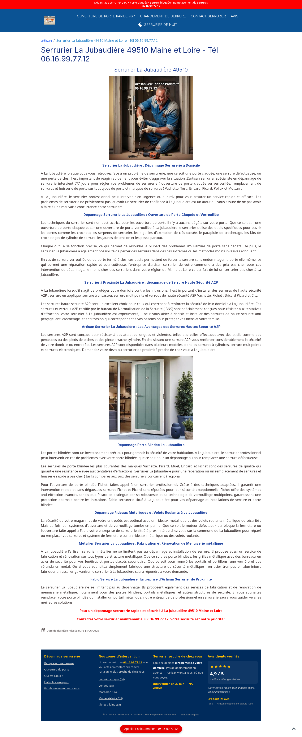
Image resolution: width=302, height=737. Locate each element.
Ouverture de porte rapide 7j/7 (106, 16)
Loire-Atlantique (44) (112, 679)
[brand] (50, 20)
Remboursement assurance (61, 688)
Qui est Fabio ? (53, 676)
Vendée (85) (106, 685)
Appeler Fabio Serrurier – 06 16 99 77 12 (151, 728)
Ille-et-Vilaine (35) (110, 704)
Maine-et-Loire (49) (111, 698)
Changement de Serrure (163, 16)
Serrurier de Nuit (157, 24)
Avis (234, 16)
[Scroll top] (293, 728)
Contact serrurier (208, 16)
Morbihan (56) (108, 692)
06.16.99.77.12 (151, 6)
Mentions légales (190, 714)
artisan (46, 40)
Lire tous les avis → (220, 699)
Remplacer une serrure (59, 663)
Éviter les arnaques (56, 682)
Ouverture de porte (56, 669)
